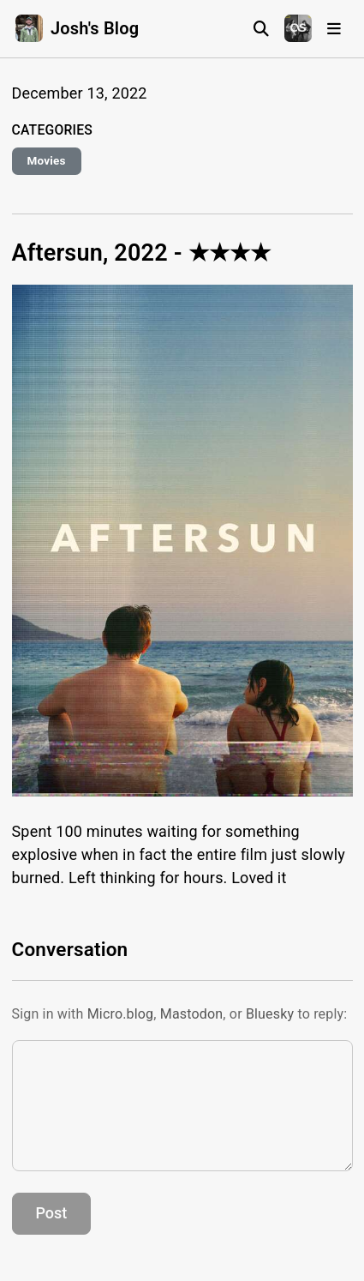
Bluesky (270, 1014)
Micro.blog (120, 1014)
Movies (46, 160)
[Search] (261, 28)
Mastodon (192, 1014)
